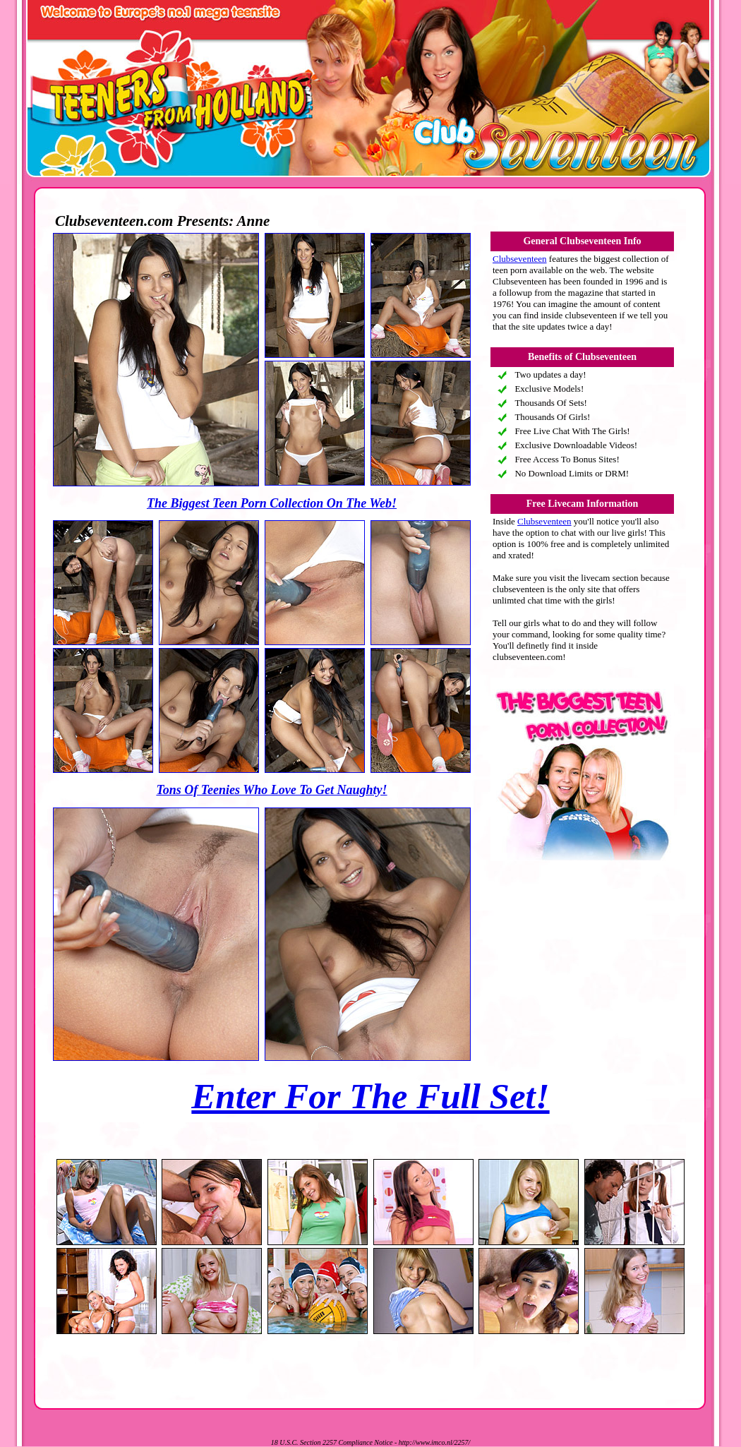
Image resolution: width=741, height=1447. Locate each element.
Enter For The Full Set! (370, 1096)
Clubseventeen (520, 258)
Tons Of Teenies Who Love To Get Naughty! (271, 790)
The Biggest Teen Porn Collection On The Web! (272, 503)
